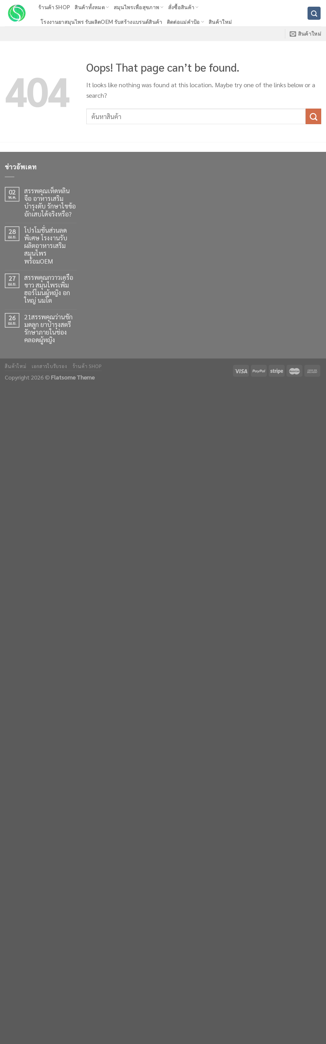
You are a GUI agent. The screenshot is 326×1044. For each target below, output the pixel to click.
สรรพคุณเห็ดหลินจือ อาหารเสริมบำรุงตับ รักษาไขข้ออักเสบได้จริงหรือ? (50, 202)
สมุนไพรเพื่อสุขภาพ (139, 7)
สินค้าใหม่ (220, 22)
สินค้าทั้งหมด (91, 7)
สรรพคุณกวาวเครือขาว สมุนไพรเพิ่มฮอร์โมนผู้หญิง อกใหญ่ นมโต (48, 288)
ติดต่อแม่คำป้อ (185, 22)
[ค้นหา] (314, 13)
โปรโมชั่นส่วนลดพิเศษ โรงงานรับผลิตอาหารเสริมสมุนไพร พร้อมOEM (45, 245)
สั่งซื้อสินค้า (183, 7)
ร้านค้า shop (54, 7)
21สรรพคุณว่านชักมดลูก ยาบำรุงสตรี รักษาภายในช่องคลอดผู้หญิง (48, 328)
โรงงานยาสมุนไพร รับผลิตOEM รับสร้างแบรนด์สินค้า (101, 22)
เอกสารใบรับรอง (49, 366)
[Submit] (313, 116)
